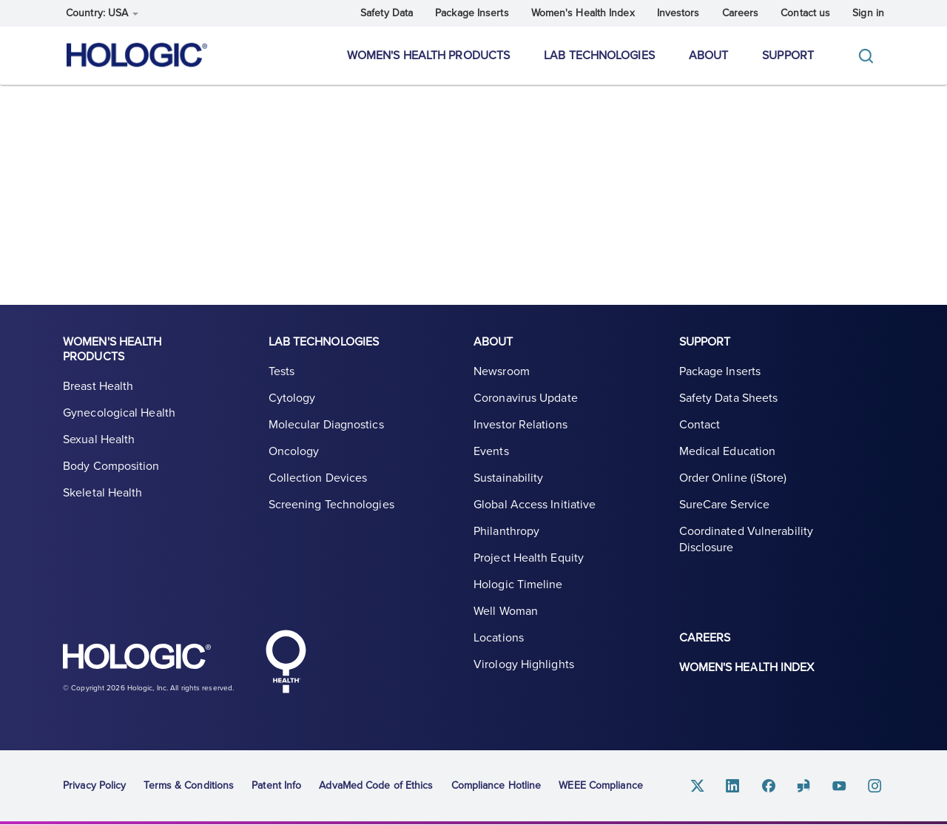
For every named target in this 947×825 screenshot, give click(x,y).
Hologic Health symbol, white (286, 661)
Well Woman (506, 611)
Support (788, 55)
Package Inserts (472, 13)
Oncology (294, 451)
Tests (282, 371)
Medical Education (727, 451)
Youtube (840, 786)
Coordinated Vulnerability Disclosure (746, 539)
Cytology (292, 398)
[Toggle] (869, 55)
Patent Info (276, 785)
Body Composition (111, 466)
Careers (740, 13)
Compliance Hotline (496, 785)
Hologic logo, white (137, 658)
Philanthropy (506, 531)
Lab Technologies (599, 55)
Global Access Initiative (535, 504)
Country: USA (102, 13)
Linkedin (733, 786)
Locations (499, 637)
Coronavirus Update (526, 398)
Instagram (875, 786)
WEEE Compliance (601, 785)
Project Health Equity (529, 557)
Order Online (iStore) (733, 478)
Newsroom (502, 371)
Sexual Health (99, 439)
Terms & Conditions (189, 785)
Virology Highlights (524, 664)
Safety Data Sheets (728, 398)
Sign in (868, 13)
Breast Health (98, 386)
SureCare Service (724, 504)
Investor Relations (520, 424)
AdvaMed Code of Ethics (376, 785)
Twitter (698, 786)
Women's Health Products (428, 55)
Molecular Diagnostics (326, 424)
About (709, 55)
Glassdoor (804, 786)
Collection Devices (318, 478)
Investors (678, 13)
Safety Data (386, 13)
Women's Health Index (583, 13)
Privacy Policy (94, 785)
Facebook (769, 786)
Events (491, 451)
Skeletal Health (103, 492)
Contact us (805, 13)
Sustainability (508, 478)
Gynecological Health (119, 412)
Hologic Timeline (518, 584)
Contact (700, 424)
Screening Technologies (331, 504)
